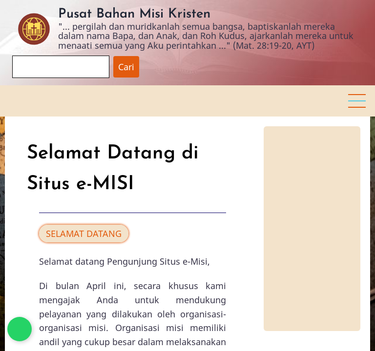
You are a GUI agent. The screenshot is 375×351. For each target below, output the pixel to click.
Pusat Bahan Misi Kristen (134, 14)
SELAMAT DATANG (84, 233)
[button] (357, 101)
